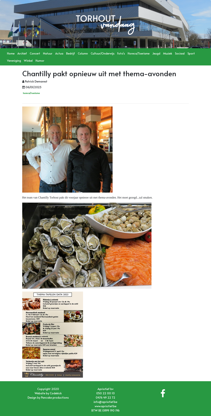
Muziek (167, 53)
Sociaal (180, 53)
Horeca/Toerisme (139, 53)
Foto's (121, 53)
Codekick (56, 393)
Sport (191, 53)
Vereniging (14, 60)
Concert (35, 53)
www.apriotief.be (105, 406)
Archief (22, 53)
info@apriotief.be (105, 402)
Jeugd (156, 53)
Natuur (47, 53)
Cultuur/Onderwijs (102, 53)
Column (83, 53)
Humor (39, 60)
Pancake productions (55, 397)
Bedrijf (70, 53)
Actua (59, 53)
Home (11, 53)
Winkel (28, 60)
